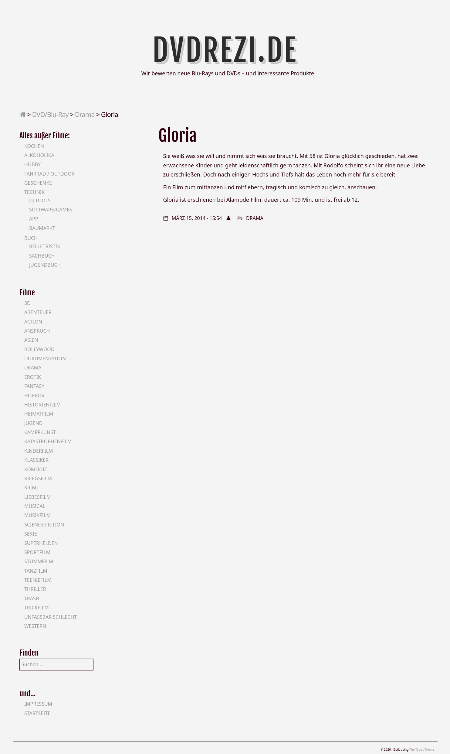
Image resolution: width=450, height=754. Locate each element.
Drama (85, 114)
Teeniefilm (38, 580)
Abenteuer (38, 312)
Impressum (38, 704)
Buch (31, 238)
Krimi (31, 487)
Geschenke (38, 183)
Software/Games (50, 209)
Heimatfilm (38, 413)
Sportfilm (37, 552)
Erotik (32, 377)
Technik (34, 192)
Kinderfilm (38, 450)
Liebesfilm (37, 497)
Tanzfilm (35, 570)
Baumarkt (42, 228)
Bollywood (39, 349)
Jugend (33, 423)
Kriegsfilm (38, 478)
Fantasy (34, 386)
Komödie (35, 469)
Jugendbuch (45, 265)
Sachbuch (42, 255)
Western (35, 626)
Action (33, 321)
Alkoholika (39, 155)
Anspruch (37, 330)
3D (27, 303)
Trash (31, 598)
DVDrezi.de (225, 50)
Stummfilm (38, 561)
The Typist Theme (422, 749)
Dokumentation (45, 358)
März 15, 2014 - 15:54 (197, 218)
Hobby (32, 164)
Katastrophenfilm (48, 441)
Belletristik (44, 246)
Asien (31, 340)
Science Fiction (44, 524)
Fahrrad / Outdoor (49, 173)
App (33, 218)
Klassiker (36, 460)
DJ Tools (40, 200)
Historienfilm (42, 404)
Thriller (35, 589)
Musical (34, 506)
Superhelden (41, 543)
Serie (30, 533)
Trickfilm (36, 607)
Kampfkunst (40, 432)
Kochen (34, 146)
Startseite (37, 713)
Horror (34, 395)
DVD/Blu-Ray (50, 114)
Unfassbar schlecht (50, 617)
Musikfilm (37, 515)
